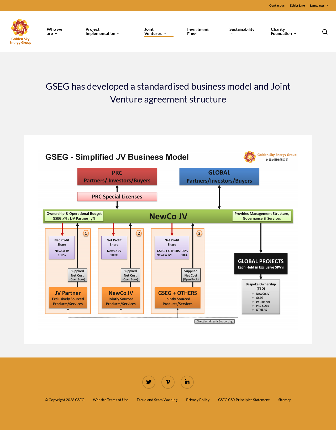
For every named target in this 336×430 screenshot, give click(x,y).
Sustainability (242, 31)
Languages (319, 5)
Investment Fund (198, 31)
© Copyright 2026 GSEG (64, 399)
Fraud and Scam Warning (157, 399)
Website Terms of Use (110, 399)
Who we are (54, 31)
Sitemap (284, 399)
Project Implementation (102, 31)
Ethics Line (297, 5)
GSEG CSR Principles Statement (244, 399)
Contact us (277, 5)
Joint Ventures (155, 31)
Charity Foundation (283, 31)
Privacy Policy (197, 399)
